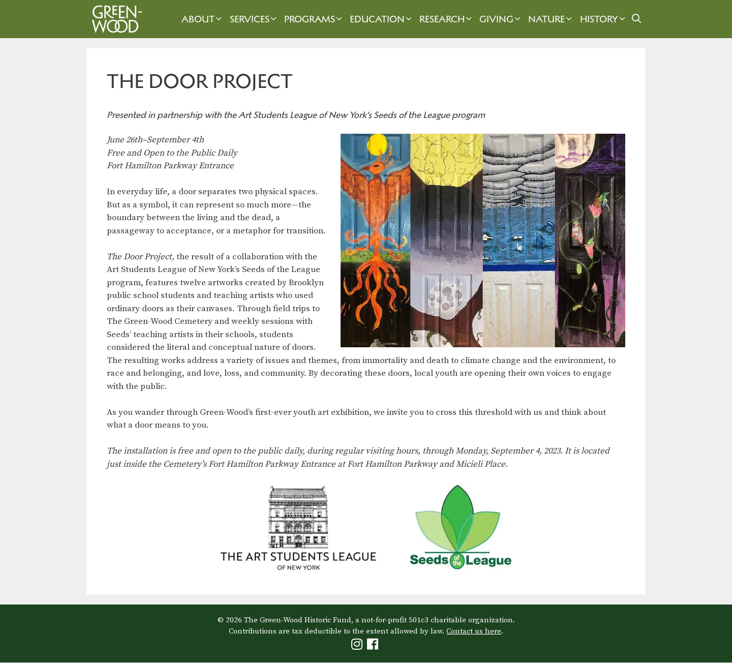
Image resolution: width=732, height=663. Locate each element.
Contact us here (473, 631)
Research (446, 19)
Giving (501, 19)
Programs (314, 19)
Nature (551, 19)
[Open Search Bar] (637, 19)
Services (254, 19)
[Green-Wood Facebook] (374, 646)
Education (382, 19)
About (202, 19)
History (604, 19)
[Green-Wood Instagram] (358, 646)
